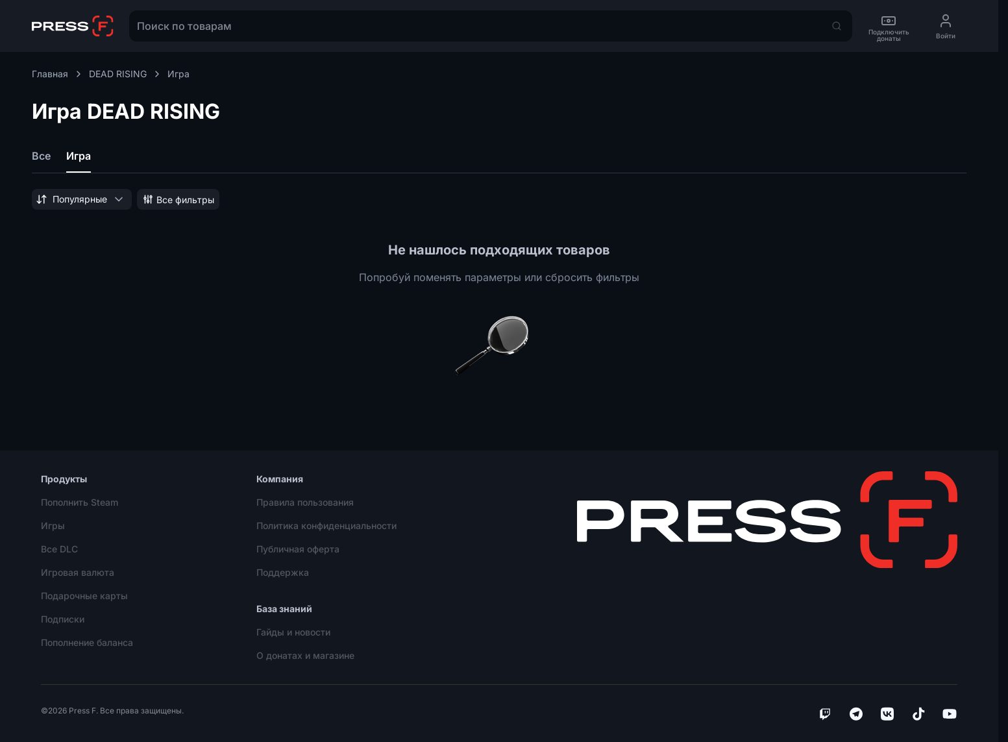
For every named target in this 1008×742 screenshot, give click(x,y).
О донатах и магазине (305, 655)
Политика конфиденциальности (326, 525)
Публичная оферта (297, 548)
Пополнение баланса (87, 642)
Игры (53, 525)
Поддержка (282, 572)
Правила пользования (305, 502)
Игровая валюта (77, 572)
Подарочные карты (84, 595)
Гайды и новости (293, 631)
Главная (58, 73)
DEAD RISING (125, 73)
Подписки (62, 619)
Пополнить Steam (79, 502)
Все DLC (59, 548)
